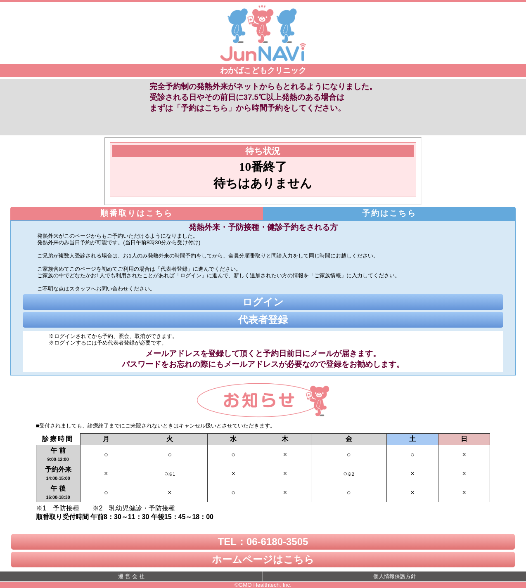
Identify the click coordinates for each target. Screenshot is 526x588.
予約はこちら (389, 213)
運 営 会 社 (131, 576)
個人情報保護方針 (394, 576)
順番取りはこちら (136, 213)
